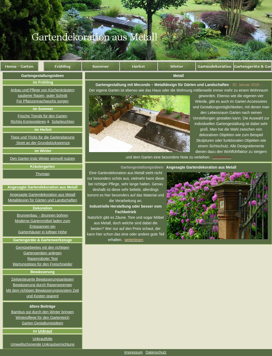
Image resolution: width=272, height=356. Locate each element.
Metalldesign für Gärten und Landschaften (42, 200)
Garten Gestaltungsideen (42, 323)
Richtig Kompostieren (28, 121)
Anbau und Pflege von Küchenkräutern (43, 90)
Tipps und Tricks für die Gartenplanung (43, 137)
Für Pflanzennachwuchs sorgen (42, 101)
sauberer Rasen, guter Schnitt (42, 95)
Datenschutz (156, 352)
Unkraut (45, 331)
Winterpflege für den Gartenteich (42, 317)
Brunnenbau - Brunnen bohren (42, 215)
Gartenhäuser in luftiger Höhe (42, 232)
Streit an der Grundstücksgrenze (42, 143)
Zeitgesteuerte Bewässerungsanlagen (42, 279)
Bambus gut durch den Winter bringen (42, 312)
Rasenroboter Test (42, 258)
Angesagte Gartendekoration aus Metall (42, 194)
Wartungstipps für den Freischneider (42, 264)
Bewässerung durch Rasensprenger (42, 285)
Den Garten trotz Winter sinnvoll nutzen (42, 158)
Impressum (133, 352)
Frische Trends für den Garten (42, 116)
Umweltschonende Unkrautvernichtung (42, 344)
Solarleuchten (63, 121)
